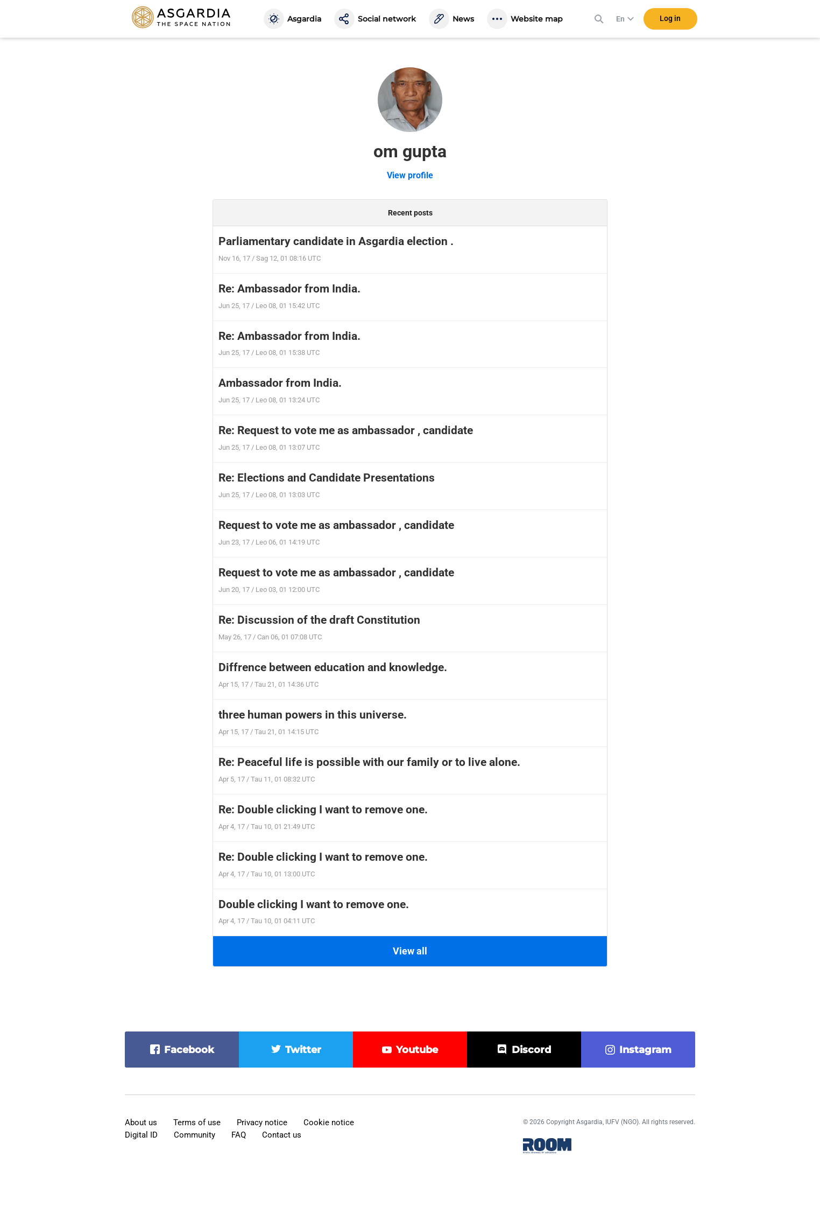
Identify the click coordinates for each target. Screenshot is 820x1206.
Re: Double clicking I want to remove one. (323, 809)
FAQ (238, 1135)
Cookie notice (328, 1122)
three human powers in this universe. (312, 714)
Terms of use (197, 1122)
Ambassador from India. (280, 383)
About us (141, 1122)
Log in (670, 21)
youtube (417, 1050)
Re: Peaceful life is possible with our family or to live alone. (369, 762)
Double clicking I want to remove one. (313, 904)
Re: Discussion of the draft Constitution (319, 620)
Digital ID (141, 1135)
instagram (645, 1050)
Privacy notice (262, 1122)
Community (194, 1135)
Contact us (281, 1135)
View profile (410, 175)
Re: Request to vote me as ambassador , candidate (345, 430)
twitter (303, 1050)
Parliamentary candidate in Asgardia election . (336, 241)
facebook (189, 1050)
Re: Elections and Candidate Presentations (326, 477)
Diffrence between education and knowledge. (332, 667)
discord (531, 1050)
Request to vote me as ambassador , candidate (336, 525)
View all (410, 951)
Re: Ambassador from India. (289, 288)
